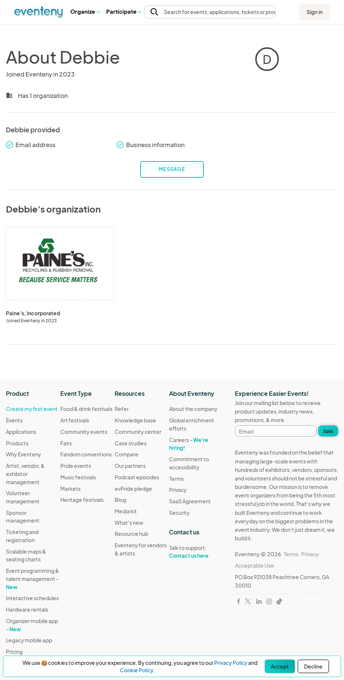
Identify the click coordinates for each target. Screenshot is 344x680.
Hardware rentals (27, 609)
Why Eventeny (23, 454)
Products (17, 443)
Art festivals (74, 420)
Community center (138, 431)
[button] (85, 11)
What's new (129, 522)
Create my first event (32, 408)
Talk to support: (196, 551)
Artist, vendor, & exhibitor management (25, 473)
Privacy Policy (230, 662)
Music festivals (78, 477)
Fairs (66, 443)
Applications (21, 431)
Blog (120, 499)
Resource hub (131, 533)
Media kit (126, 511)
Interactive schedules (32, 598)
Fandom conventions (86, 454)
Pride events (75, 465)
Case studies (130, 443)
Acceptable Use (254, 565)
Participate (123, 11)
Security (179, 512)
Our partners (130, 465)
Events (14, 420)
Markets (70, 488)
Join (328, 431)
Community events (83, 431)
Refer (122, 408)
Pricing (14, 651)
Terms (176, 478)
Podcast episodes (137, 477)
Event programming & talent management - (32, 578)
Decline (313, 666)
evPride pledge (133, 488)
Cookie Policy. (137, 670)
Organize (85, 11)
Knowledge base (135, 420)
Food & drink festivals (86, 408)
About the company (193, 408)
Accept (280, 666)
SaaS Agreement (190, 501)
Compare (126, 454)
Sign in (315, 11)
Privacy (178, 489)
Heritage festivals (82, 499)
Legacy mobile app (29, 640)
